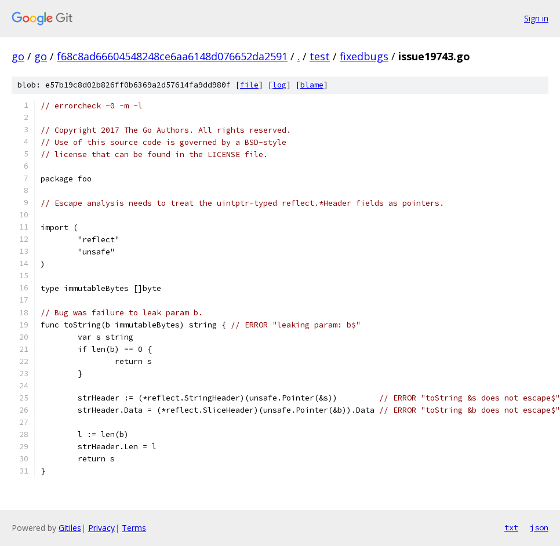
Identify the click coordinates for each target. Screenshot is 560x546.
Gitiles (70, 527)
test (320, 56)
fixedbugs (364, 56)
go (18, 56)
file (249, 85)
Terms (134, 527)
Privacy (101, 527)
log (279, 85)
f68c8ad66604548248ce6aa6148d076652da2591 (172, 56)
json (539, 527)
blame (311, 85)
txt (511, 527)
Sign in (536, 18)
